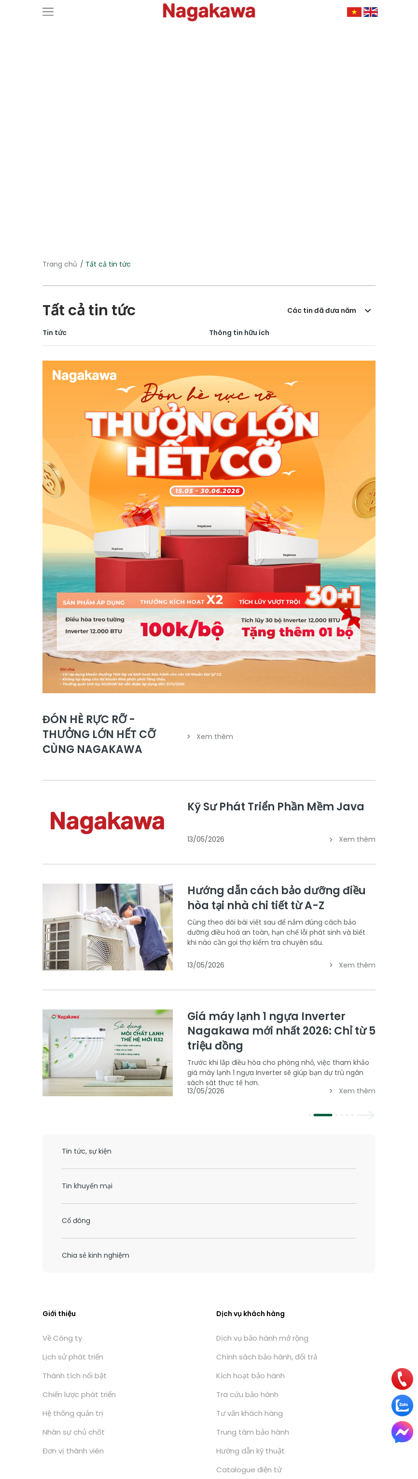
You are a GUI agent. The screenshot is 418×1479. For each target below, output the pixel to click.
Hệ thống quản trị (72, 1413)
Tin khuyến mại (87, 1186)
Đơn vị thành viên (73, 1451)
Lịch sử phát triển (72, 1357)
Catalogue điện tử (249, 1470)
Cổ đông (76, 1220)
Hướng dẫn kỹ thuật (250, 1451)
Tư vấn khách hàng (249, 1413)
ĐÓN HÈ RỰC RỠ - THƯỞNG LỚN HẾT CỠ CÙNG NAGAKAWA (98, 734)
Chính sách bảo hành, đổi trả (266, 1357)
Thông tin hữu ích (239, 332)
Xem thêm (210, 736)
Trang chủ (59, 264)
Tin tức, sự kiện (86, 1151)
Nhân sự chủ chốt (73, 1432)
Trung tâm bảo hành (252, 1432)
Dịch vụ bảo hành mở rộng (262, 1338)
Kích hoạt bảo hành (250, 1376)
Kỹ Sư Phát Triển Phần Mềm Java (275, 806)
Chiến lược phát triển (79, 1394)
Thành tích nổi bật (74, 1376)
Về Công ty (62, 1338)
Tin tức (54, 332)
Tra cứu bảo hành (247, 1394)
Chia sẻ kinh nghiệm (95, 1255)
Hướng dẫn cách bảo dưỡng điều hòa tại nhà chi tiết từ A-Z (276, 898)
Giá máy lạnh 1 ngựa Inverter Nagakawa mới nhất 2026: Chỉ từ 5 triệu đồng (281, 1031)
